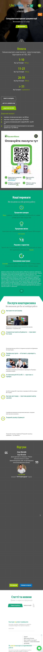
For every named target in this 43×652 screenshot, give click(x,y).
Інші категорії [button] (28, 605)
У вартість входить (8, 98)
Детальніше (21, 26)
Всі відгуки (13, 585)
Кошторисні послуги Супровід (14, 311)
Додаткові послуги (8, 108)
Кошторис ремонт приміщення (18, 622)
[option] (21, 28)
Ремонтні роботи (15, 605)
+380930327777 (23, 11)
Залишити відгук (26, 585)
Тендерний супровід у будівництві (15, 417)
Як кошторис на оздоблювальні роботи (20, 647)
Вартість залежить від (9, 103)
